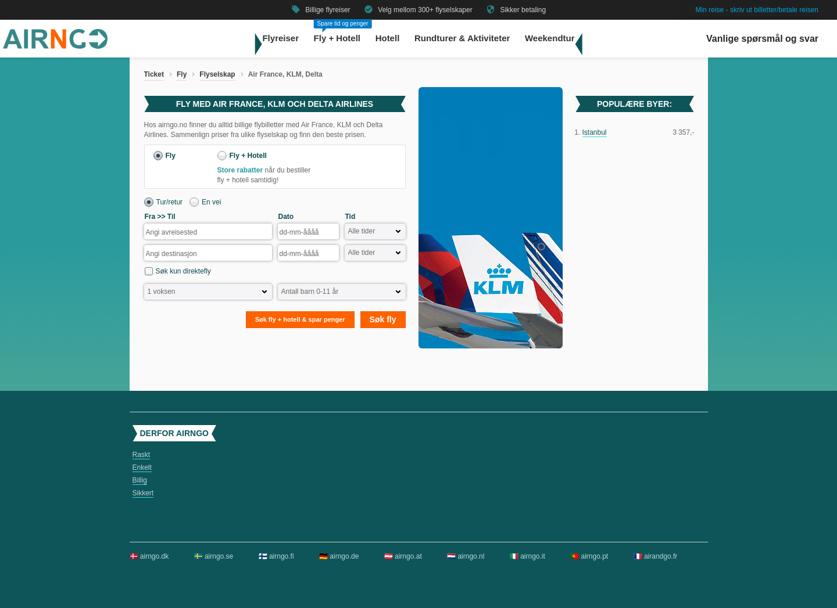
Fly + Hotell (337, 38)
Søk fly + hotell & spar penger (300, 319)
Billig (140, 480)
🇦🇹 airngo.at (403, 556)
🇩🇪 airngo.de (339, 556)
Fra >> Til (160, 217)
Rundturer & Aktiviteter (462, 38)
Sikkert (143, 493)
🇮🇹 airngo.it (527, 556)
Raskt (142, 455)
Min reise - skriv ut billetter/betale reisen (757, 10)
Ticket (154, 74)
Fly (182, 74)
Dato (286, 217)
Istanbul (594, 132)
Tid (350, 217)
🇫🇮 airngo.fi (276, 556)
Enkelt (142, 467)
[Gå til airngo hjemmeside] (55, 46)
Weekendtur (550, 38)
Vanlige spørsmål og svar (762, 39)
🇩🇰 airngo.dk (149, 556)
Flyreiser (280, 38)
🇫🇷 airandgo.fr (656, 556)
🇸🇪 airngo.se (214, 556)
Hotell (387, 38)
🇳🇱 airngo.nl (465, 556)
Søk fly (383, 319)
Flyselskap (217, 74)
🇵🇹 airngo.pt (589, 556)
